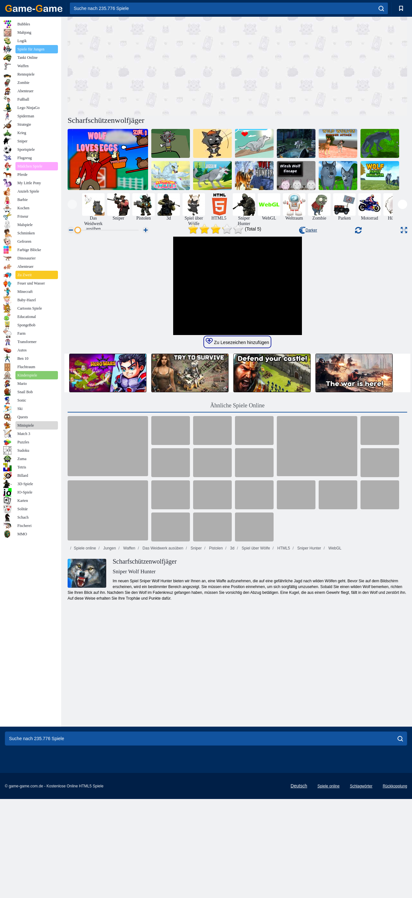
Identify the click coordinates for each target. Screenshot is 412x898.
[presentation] (72, 204)
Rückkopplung (395, 885)
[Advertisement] (152, 65)
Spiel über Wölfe (255, 669)
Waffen (128, 669)
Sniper (196, 669)
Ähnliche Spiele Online (237, 527)
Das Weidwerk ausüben (162, 669)
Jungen (109, 669)
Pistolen (215, 669)
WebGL (334, 669)
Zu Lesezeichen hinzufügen (237, 463)
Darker (308, 230)
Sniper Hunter (308, 669)
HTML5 (283, 669)
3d (231, 669)
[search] (381, 8)
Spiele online (85, 669)
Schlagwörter (361, 885)
